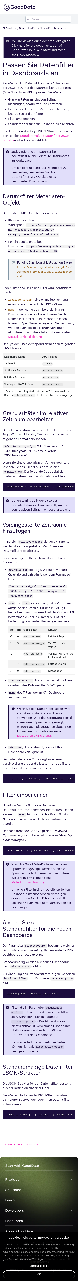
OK (39, 1274)
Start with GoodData (22, 1165)
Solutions (13, 1189)
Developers (14, 1210)
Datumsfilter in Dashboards (22, 1144)
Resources (14, 1220)
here (22, 45)
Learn (10, 1200)
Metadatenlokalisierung (25, 336)
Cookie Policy (47, 1255)
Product (12, 1179)
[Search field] (48, 19)
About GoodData (19, 1231)
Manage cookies (39, 1265)
